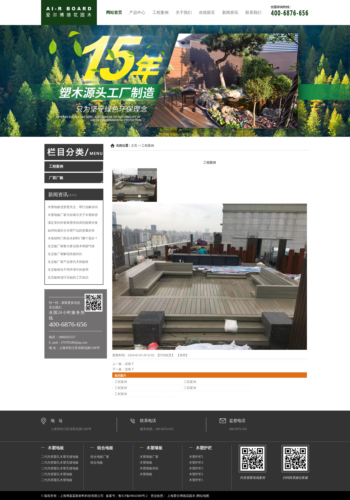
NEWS (72, 195)
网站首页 (114, 12)
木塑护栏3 (196, 468)
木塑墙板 (146, 462)
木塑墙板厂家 (149, 456)
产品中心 (137, 12)
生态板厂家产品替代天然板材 (68, 262)
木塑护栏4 (196, 462)
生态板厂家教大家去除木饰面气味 (71, 246)
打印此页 (165, 355)
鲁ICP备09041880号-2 (133, 496)
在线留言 (207, 12)
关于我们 (184, 12)
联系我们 (253, 12)
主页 (134, 145)
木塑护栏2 (196, 474)
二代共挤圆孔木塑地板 (56, 474)
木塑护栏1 (196, 480)
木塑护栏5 (196, 456)
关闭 (182, 355)
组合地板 (96, 462)
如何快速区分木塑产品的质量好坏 (71, 230)
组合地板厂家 (99, 456)
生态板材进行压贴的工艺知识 (68, 277)
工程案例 (160, 12)
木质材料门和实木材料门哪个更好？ (73, 238)
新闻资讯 (230, 12)
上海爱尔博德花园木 (181, 496)
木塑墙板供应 (149, 468)
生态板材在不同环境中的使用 (68, 269)
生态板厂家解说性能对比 (65, 254)
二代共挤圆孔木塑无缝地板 (60, 456)
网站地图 (203, 496)
